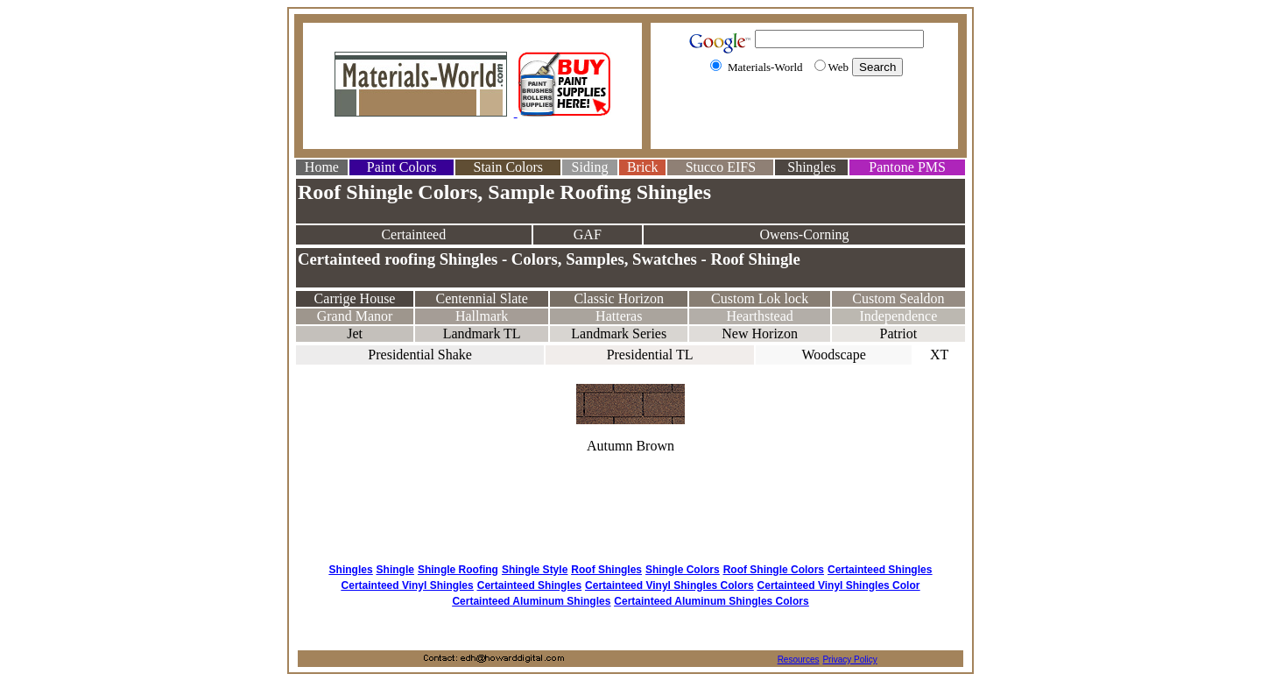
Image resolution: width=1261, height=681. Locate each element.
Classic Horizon (619, 298)
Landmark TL (482, 333)
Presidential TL (650, 354)
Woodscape (833, 354)
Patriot (899, 333)
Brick (643, 167)
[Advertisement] (804, 116)
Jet (355, 333)
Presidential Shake (420, 354)
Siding (590, 167)
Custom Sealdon (898, 298)
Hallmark (481, 316)
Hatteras (618, 316)
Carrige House (355, 298)
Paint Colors (402, 167)
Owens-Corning (804, 234)
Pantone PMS (907, 167)
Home (322, 167)
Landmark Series (618, 333)
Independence (898, 316)
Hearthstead (759, 316)
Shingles (811, 167)
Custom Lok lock (759, 298)
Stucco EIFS (721, 167)
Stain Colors (508, 167)
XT (939, 354)
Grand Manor (355, 316)
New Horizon (760, 333)
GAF (588, 234)
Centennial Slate (481, 298)
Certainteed (413, 234)
